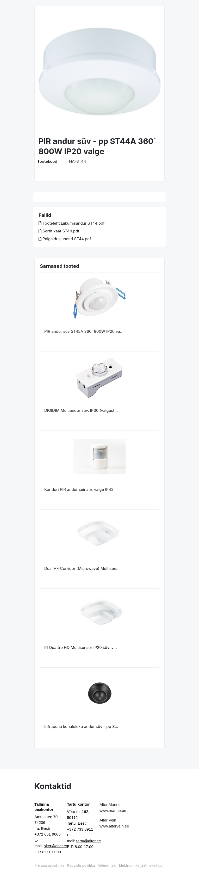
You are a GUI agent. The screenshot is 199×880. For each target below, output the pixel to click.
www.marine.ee (113, 810)
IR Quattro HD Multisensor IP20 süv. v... (80, 647)
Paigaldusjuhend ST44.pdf (65, 238)
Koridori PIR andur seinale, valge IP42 (79, 489)
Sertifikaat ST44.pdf (59, 231)
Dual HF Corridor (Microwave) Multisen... (82, 568)
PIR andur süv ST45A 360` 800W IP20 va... (83, 331)
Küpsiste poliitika (81, 865)
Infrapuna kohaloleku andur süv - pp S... (81, 726)
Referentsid (106, 865)
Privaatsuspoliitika (49, 865)
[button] (45, 71)
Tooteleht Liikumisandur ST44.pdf (72, 223)
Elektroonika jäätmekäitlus (140, 865)
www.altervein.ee (114, 826)
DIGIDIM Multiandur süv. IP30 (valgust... (81, 410)
